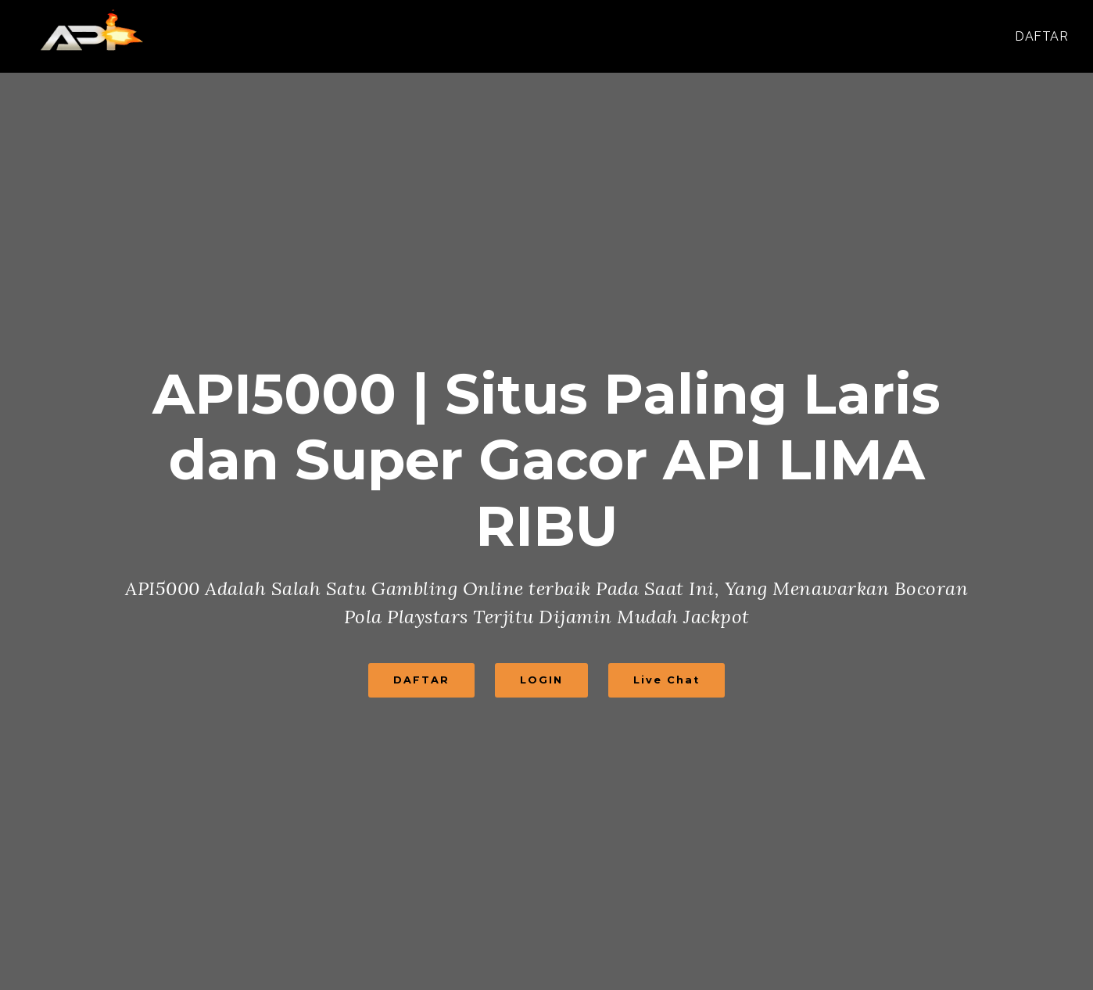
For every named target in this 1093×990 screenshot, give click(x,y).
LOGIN (541, 680)
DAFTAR (1041, 36)
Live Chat (666, 680)
